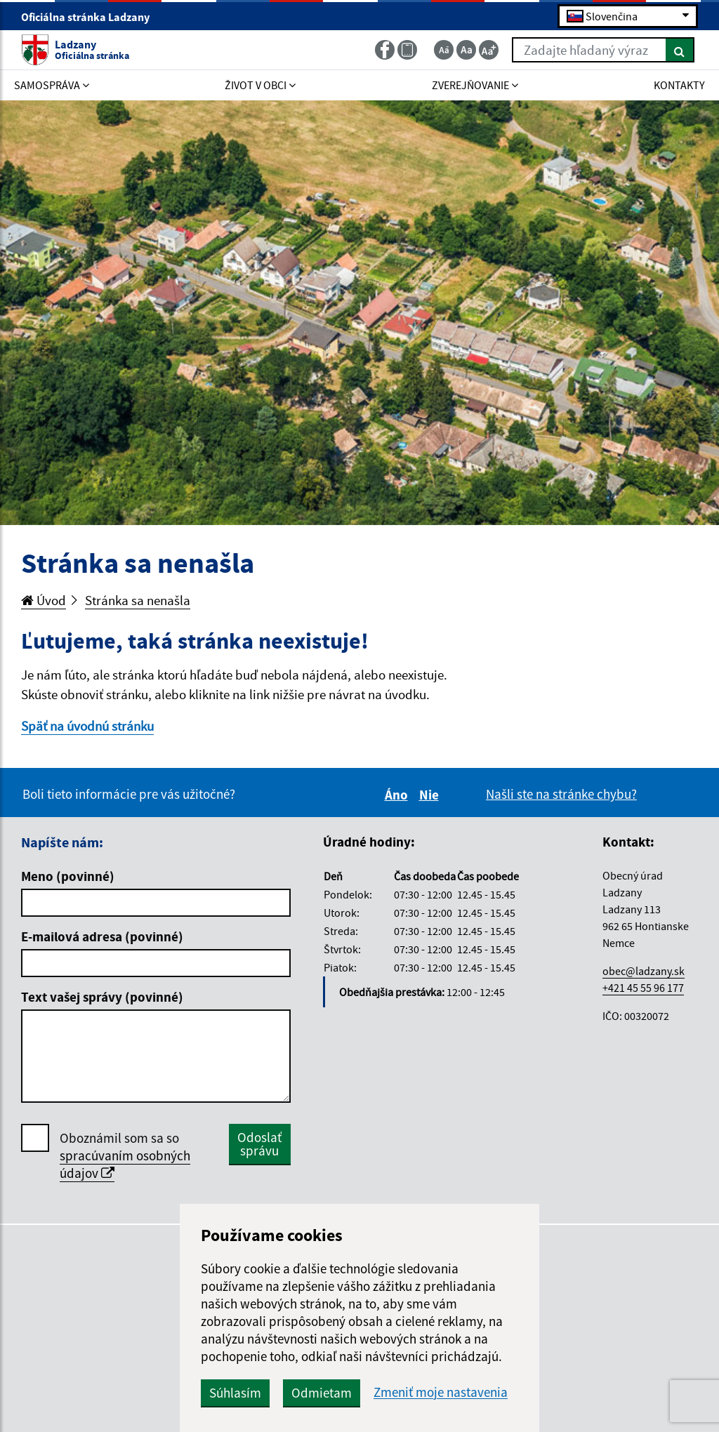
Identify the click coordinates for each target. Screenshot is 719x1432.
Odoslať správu (259, 1144)
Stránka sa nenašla (137, 600)
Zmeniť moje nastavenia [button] (441, 1392)
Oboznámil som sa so (125, 1155)
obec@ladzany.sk (643, 971)
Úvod (43, 600)
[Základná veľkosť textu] (466, 50)
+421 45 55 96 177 (643, 988)
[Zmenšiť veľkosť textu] (444, 50)
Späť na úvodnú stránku (87, 725)
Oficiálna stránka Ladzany (91, 17)
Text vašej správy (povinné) (102, 996)
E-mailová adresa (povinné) (102, 936)
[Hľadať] (680, 49)
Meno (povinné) (67, 876)
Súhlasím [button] (235, 1392)
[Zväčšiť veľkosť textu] (489, 50)
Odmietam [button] (321, 1392)
